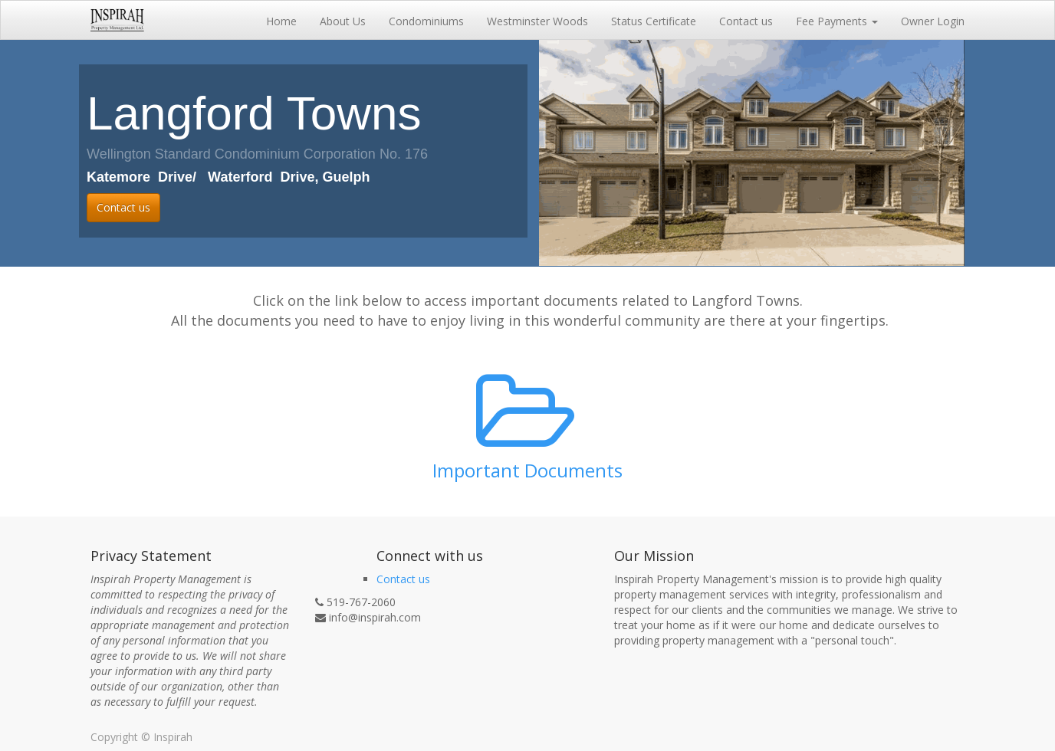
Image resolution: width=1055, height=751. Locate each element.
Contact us (123, 207)
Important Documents (527, 470)
